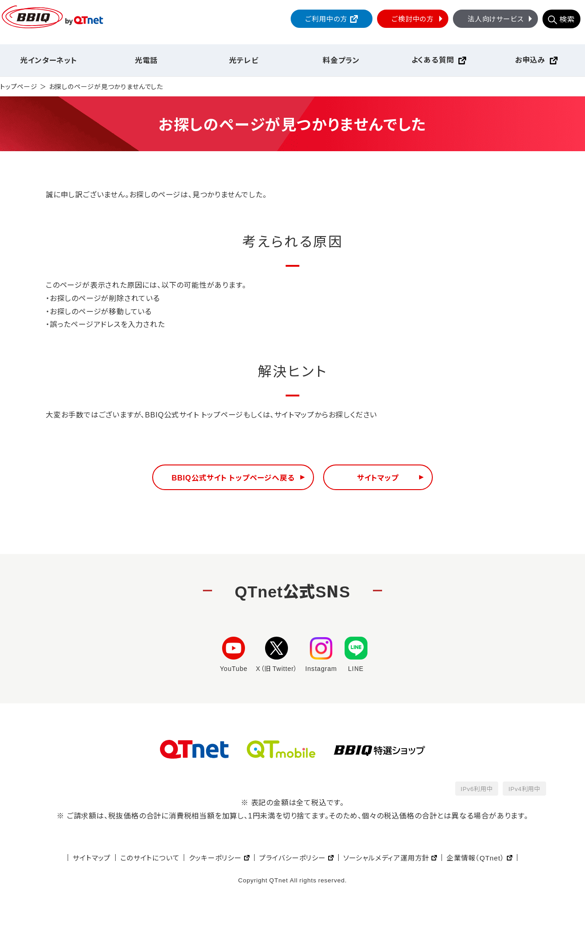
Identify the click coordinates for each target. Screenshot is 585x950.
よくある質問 (432, 59)
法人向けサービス (501, 18)
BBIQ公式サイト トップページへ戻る (232, 477)
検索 (567, 18)
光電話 (146, 59)
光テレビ (243, 59)
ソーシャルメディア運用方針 (386, 857)
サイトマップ (378, 477)
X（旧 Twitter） (277, 655)
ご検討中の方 (418, 18)
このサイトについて (149, 857)
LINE (356, 655)
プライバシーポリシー (292, 857)
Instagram (321, 655)
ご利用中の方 (326, 18)
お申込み (530, 59)
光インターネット (48, 59)
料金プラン (341, 59)
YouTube (234, 655)
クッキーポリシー (215, 857)
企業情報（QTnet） (475, 857)
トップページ (18, 86)
